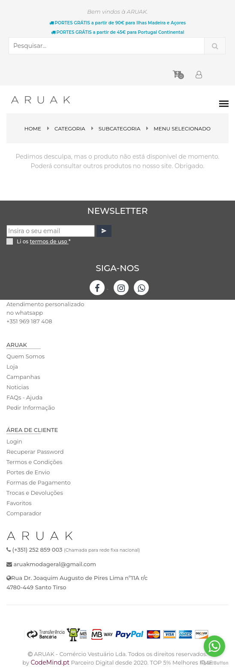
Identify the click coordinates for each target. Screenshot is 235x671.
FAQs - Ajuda (24, 397)
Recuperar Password (35, 451)
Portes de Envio (28, 472)
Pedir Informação (30, 407)
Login (14, 441)
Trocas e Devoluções (34, 492)
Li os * (44, 241)
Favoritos (19, 503)
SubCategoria (120, 128)
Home (32, 128)
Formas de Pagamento (38, 482)
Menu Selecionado (182, 128)
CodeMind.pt (49, 662)
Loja (12, 366)
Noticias (17, 387)
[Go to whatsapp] (214, 646)
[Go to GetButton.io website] (214, 662)
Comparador (24, 513)
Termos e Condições (34, 461)
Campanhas (23, 376)
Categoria (69, 128)
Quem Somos (25, 356)
